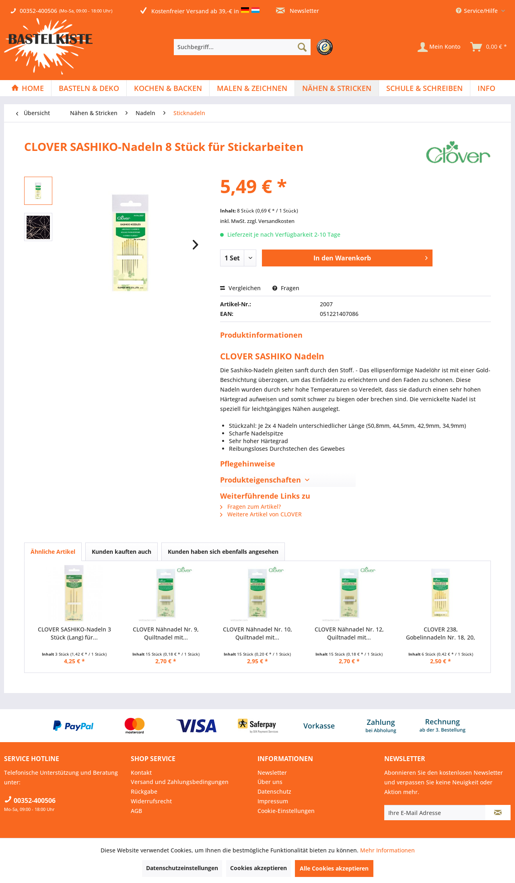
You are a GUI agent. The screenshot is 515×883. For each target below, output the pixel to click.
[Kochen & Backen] (168, 88)
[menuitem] (255, 47)
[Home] (27, 88)
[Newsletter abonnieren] (498, 812)
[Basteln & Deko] (89, 88)
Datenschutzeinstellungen (182, 868)
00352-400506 (38, 10)
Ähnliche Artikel (53, 551)
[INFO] (486, 88)
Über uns (270, 782)
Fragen (285, 288)
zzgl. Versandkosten (271, 221)
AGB (136, 811)
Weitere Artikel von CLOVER (261, 514)
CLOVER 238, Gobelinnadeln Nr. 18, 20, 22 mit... (440, 633)
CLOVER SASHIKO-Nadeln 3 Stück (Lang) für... (74, 633)
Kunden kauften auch (121, 551)
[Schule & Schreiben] (424, 88)
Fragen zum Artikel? (250, 506)
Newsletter (297, 10)
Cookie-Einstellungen (286, 811)
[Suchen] (302, 47)
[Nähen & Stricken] (337, 88)
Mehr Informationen (387, 850)
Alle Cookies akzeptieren (334, 868)
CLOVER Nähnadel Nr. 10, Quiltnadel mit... (257, 633)
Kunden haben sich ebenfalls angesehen (223, 551)
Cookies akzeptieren (258, 868)
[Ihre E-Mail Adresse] (435, 812)
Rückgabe (144, 791)
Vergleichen (240, 288)
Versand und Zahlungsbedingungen (180, 782)
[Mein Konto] (439, 47)
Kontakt (141, 772)
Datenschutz (274, 791)
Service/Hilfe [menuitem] (477, 10)
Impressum (273, 801)
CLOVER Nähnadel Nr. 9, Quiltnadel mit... (166, 633)
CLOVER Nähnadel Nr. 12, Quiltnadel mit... (349, 633)
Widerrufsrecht (151, 801)
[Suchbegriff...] (242, 47)
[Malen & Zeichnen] (252, 88)
